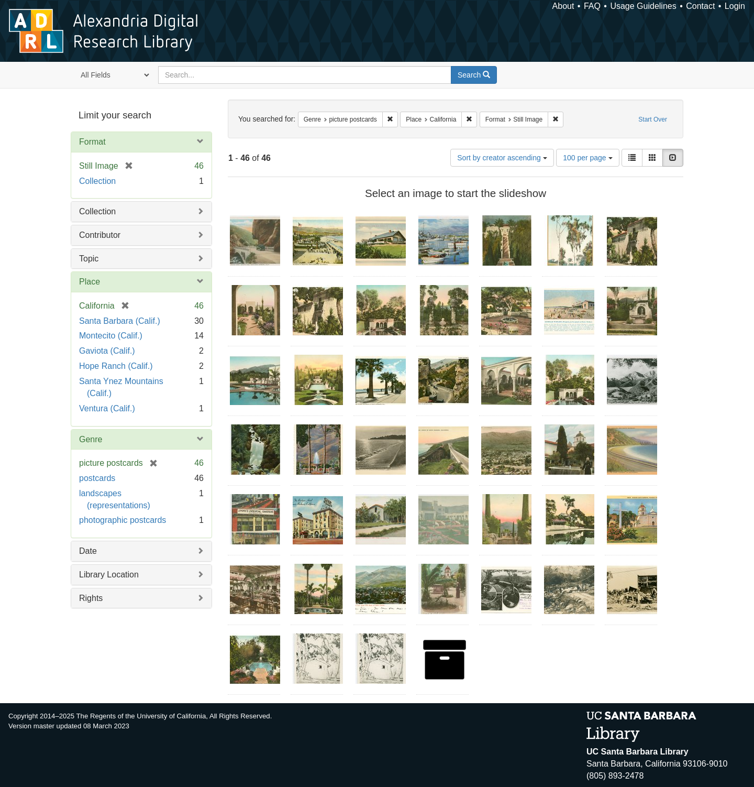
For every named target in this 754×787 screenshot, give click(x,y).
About (563, 6)
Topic (88, 258)
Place (89, 281)
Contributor (99, 235)
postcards (97, 478)
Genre (90, 439)
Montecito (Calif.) (110, 335)
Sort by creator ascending (502, 158)
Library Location (109, 574)
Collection (97, 181)
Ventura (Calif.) (107, 408)
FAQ (592, 6)
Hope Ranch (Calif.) (116, 366)
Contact (700, 6)
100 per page (587, 158)
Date (88, 550)
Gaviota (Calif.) (107, 350)
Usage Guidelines (643, 6)
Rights (91, 598)
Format (92, 141)
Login (735, 6)
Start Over (652, 119)
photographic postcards (122, 520)
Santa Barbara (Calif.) (119, 320)
